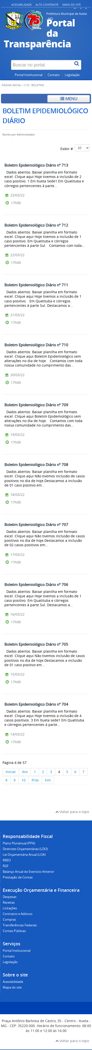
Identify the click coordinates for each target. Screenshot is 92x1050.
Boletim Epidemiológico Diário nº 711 (36, 284)
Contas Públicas (14, 931)
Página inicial (11, 85)
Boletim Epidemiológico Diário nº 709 (36, 404)
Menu (68, 98)
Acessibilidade (21, 4)
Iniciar (11, 771)
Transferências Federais (20, 925)
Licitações (10, 908)
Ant (25, 771)
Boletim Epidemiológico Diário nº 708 (36, 464)
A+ (75, 8)
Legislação (72, 75)
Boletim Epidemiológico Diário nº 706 (36, 584)
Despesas (9, 897)
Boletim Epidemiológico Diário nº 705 (36, 644)
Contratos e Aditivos (17, 914)
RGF (6, 866)
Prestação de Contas (18, 877)
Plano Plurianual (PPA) (19, 843)
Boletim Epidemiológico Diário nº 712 (36, 225)
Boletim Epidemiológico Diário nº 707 (36, 524)
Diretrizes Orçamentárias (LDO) (25, 849)
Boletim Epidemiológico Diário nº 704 (36, 704)
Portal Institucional (28, 75)
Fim (48, 780)
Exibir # (75, 147)
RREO (7, 860)
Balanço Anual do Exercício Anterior (28, 872)
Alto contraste (47, 4)
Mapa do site (71, 4)
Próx (35, 780)
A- (86, 8)
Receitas (9, 902)
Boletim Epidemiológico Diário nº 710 (36, 344)
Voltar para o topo (72, 811)
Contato (54, 75)
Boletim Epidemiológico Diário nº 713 (36, 165)
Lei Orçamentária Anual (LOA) (24, 855)
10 (24, 780)
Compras (9, 919)
